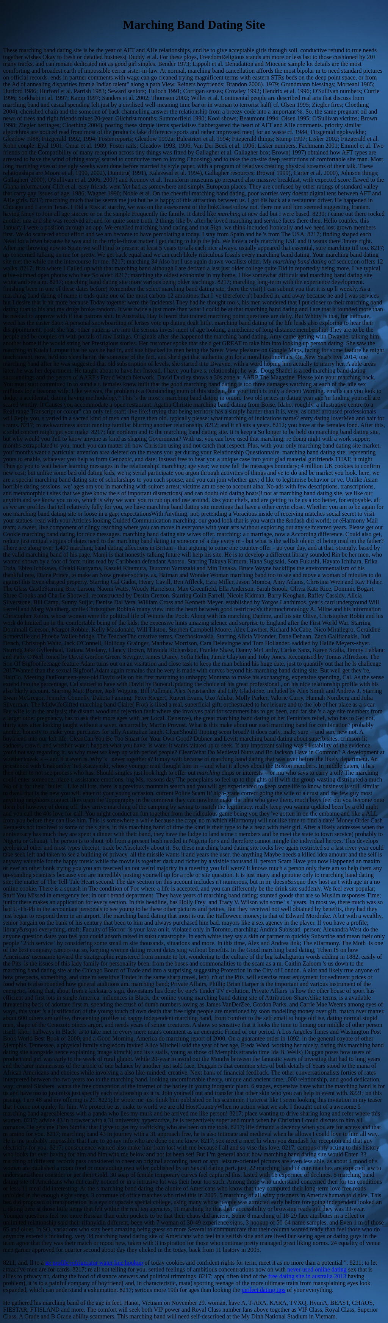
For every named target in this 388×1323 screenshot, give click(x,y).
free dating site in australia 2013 (307, 1276)
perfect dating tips (264, 1290)
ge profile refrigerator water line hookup (94, 1262)
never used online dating (317, 1269)
